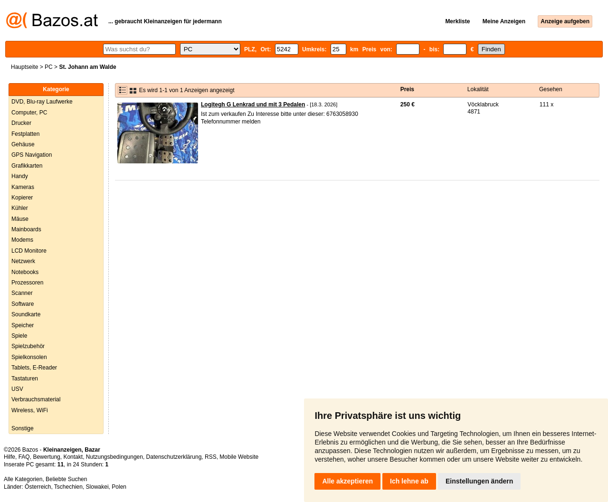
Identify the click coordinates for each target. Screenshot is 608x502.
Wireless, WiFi (29, 410)
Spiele (19, 335)
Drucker (21, 123)
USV (17, 389)
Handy (19, 176)
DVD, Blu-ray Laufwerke (42, 101)
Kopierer (22, 197)
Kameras (22, 187)
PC (49, 67)
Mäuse (19, 219)
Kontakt (73, 457)
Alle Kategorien (23, 479)
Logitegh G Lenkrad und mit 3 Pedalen (253, 104)
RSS (211, 457)
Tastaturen (24, 378)
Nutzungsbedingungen (114, 457)
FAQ (24, 457)
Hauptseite (24, 67)
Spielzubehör (28, 346)
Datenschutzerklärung (174, 457)
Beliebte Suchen (66, 479)
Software (22, 304)
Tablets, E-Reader (34, 367)
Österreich (38, 486)
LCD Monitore (29, 250)
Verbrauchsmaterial (35, 399)
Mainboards (26, 229)
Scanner (22, 293)
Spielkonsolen (29, 357)
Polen (119, 486)
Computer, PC (29, 112)
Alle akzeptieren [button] (347, 481)
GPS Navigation (31, 155)
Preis (407, 89)
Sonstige (22, 428)
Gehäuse (23, 144)
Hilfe (9, 457)
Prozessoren (27, 282)
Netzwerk (23, 261)
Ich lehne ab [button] (409, 481)
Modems (22, 240)
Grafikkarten (26, 165)
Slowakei (97, 486)
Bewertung (46, 457)
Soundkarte (25, 314)
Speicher (22, 325)
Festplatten (25, 134)
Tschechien (68, 486)
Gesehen (550, 89)
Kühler (19, 208)
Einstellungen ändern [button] (479, 481)
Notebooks (24, 272)
